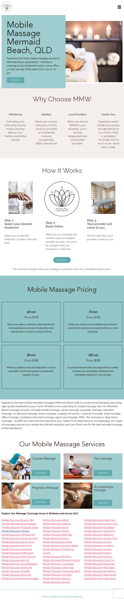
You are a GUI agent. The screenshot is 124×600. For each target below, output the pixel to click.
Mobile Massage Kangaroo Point (20, 538)
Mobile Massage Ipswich (57, 582)
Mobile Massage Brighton (57, 556)
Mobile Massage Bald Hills (57, 534)
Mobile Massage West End (16, 574)
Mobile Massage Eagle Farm (100, 520)
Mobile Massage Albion (56, 520)
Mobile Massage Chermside (58, 567)
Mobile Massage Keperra (98, 556)
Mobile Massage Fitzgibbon (99, 527)
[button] (119, 7)
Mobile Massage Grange (97, 542)
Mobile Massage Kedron (97, 553)
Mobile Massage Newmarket (100, 574)
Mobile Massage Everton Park (101, 523)
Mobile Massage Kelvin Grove (18, 542)
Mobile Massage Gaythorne (99, 531)
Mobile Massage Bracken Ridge (60, 545)
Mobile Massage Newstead (17, 549)
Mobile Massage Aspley (56, 531)
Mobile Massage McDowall (99, 563)
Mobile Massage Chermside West (61, 571)
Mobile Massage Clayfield (57, 574)
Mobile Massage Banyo (56, 538)
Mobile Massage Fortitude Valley (20, 527)
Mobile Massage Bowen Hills (18, 520)
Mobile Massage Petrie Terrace (19, 556)
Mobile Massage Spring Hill (17, 567)
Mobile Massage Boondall (57, 542)
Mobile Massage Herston (15, 531)
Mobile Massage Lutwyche (99, 560)
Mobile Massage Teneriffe (16, 571)
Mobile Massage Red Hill (15, 560)
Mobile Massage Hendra (98, 549)
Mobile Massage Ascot (55, 527)
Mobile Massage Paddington (17, 553)
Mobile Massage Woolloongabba (20, 578)
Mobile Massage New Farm (17, 545)
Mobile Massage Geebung (99, 534)
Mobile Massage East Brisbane (19, 523)
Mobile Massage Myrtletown (100, 571)
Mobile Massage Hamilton (98, 545)
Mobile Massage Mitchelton (99, 567)
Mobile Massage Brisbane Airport (61, 560)
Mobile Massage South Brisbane (20, 563)
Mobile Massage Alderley (57, 523)
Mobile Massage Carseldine (58, 563)
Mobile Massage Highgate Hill (18, 534)
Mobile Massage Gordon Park (100, 538)
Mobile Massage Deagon (57, 578)
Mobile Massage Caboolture (100, 578)
